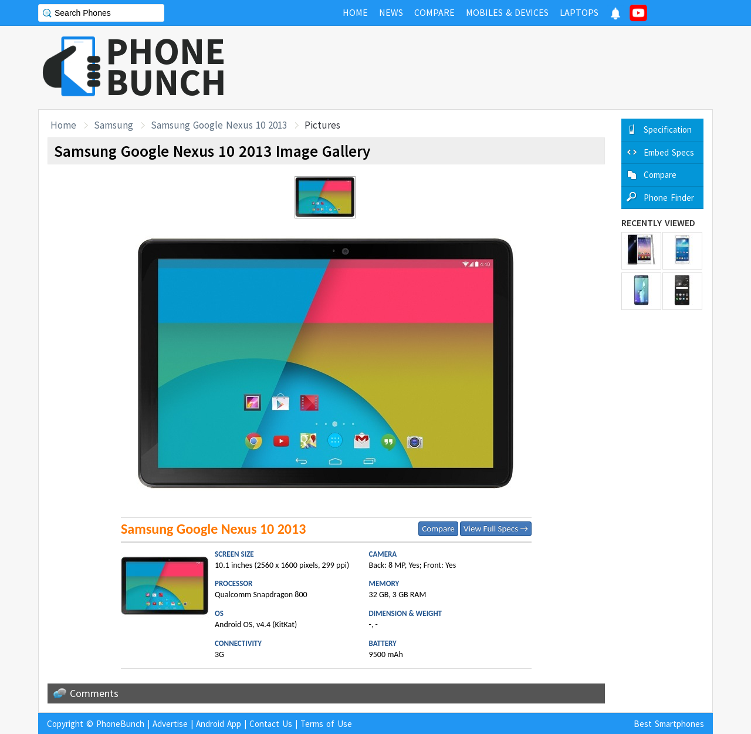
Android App (218, 723)
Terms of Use (326, 723)
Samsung (113, 125)
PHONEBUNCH (166, 66)
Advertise (170, 723)
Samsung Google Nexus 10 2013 (219, 125)
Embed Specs (669, 152)
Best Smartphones (669, 723)
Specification (668, 129)
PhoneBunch (120, 723)
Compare (438, 528)
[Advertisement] (499, 67)
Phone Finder (669, 197)
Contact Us (270, 723)
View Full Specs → (496, 528)
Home (63, 125)
